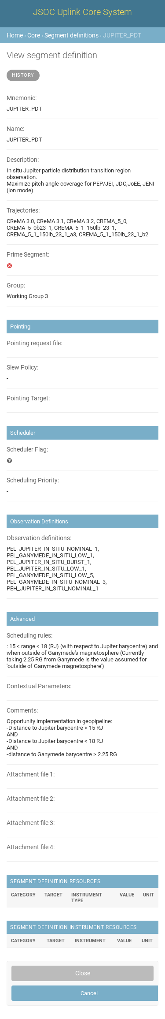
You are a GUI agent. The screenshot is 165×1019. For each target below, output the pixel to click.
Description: (23, 160)
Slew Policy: (22, 367)
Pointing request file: (34, 343)
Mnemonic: (22, 98)
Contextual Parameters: (39, 686)
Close (82, 973)
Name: (15, 129)
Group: (16, 285)
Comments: (22, 710)
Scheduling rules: (29, 635)
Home (15, 35)
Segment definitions (71, 35)
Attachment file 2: (31, 798)
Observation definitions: (39, 538)
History (23, 75)
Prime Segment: (28, 254)
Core (33, 35)
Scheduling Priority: (33, 480)
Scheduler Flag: (27, 449)
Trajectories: (23, 210)
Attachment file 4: (31, 847)
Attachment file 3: (31, 823)
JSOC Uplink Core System (82, 12)
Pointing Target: (28, 398)
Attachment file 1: (31, 774)
